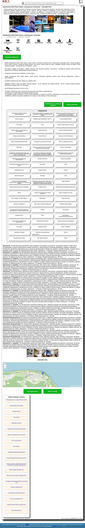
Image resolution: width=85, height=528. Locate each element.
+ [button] (5, 364)
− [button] (5, 367)
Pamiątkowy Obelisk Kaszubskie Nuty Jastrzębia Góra (16, 482)
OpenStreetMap (78, 386)
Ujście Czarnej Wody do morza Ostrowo (16, 434)
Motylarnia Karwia (16, 411)
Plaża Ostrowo (16, 446)
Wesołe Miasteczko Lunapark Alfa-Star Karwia (16, 399)
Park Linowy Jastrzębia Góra (16, 498)
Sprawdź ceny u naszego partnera (53, 104)
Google (27, 524)
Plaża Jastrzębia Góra (16, 510)
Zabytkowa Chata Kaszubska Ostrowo (16, 452)
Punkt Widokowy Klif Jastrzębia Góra (16, 493)
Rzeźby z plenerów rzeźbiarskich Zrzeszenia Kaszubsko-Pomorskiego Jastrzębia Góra (16, 464)
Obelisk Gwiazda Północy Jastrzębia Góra (16, 504)
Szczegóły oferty (32, 391)
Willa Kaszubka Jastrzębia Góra (16, 469)
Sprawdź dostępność (12, 57)
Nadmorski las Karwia (16, 423)
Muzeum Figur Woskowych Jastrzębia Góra (16, 475)
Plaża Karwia (16, 417)
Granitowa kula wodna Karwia (16, 405)
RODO (53, 526)
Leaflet (72, 386)
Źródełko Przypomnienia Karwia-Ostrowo (16, 429)
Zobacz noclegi (52, 391)
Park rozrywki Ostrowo (16, 440)
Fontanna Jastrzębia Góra (16, 487)
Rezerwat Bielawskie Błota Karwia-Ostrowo (16, 458)
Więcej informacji (72, 104)
